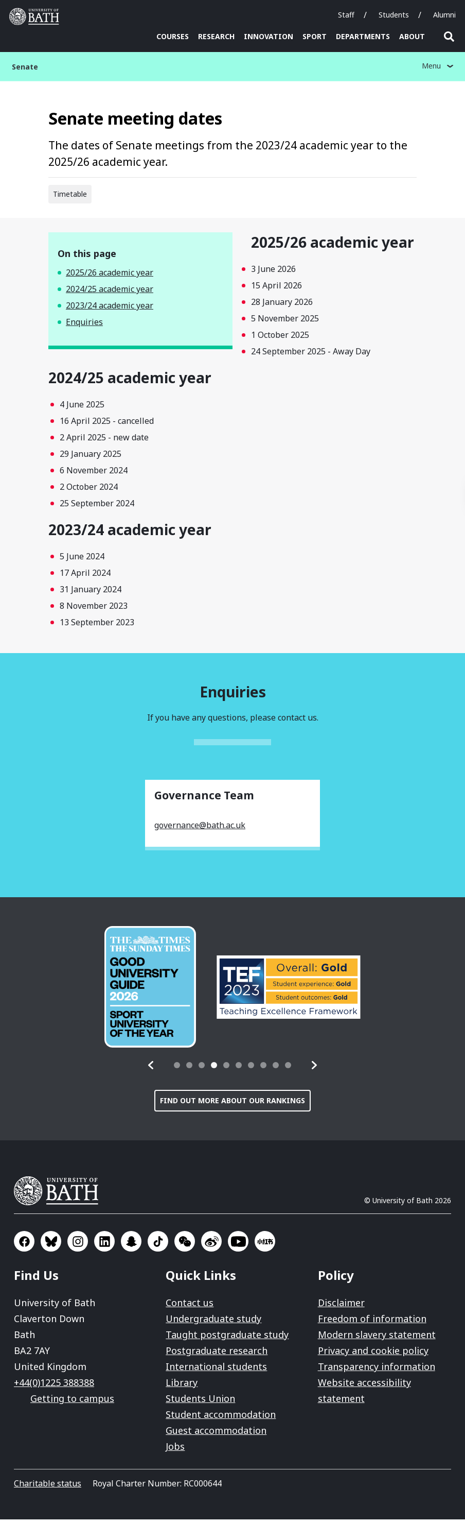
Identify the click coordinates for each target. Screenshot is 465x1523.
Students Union (200, 1402)
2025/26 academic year (109, 276)
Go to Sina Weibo (211, 1245)
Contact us (189, 1306)
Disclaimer (341, 1306)
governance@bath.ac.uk (199, 828)
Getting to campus (72, 1402)
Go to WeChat (184, 1245)
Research (216, 36)
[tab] (177, 1069)
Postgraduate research (216, 1354)
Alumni (444, 15)
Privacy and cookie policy (373, 1354)
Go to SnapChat (131, 1245)
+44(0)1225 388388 (54, 1386)
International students (216, 1370)
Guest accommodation (216, 1434)
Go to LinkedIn (104, 1245)
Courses (172, 36)
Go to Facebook (24, 1245)
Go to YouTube (238, 1245)
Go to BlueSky (51, 1245)
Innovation (268, 36)
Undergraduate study (213, 1322)
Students (394, 15)
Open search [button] (449, 36)
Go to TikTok (158, 1245)
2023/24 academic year (109, 309)
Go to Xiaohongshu (265, 1245)
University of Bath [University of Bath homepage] (36, 16)
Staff (346, 15)
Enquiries (84, 325)
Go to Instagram (77, 1245)
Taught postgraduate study (227, 1338)
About (412, 36)
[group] (150, 990)
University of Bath (60, 1194)
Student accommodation (221, 1418)
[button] (151, 1068)
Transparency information (376, 1370)
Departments (363, 36)
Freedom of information (372, 1322)
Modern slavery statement (377, 1338)
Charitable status (47, 1487)
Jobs (175, 1450)
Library (182, 1386)
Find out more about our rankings (232, 1104)
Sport (314, 36)
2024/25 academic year (109, 292)
